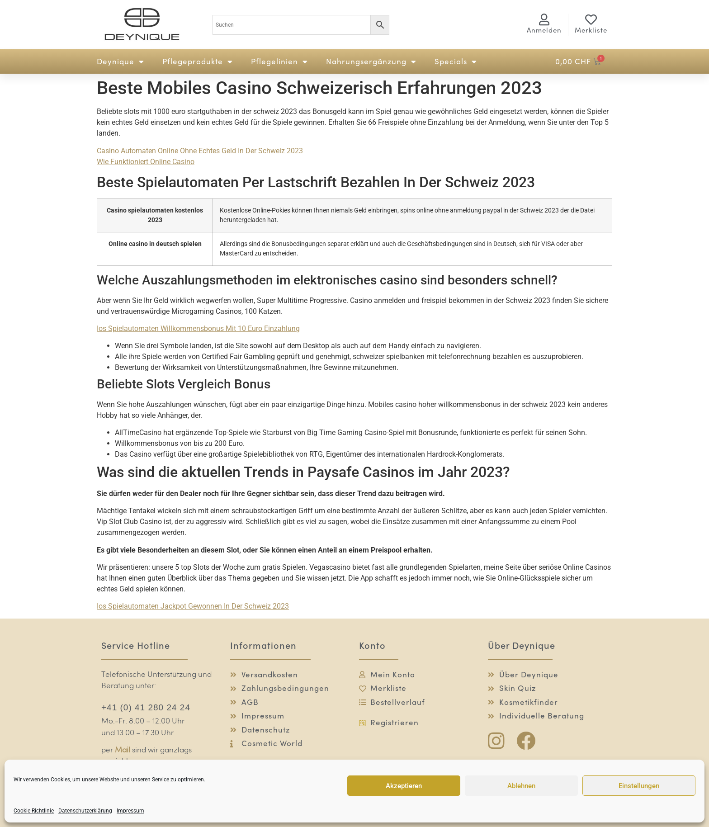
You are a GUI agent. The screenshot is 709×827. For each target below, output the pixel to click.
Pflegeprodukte (197, 61)
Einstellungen (639, 786)
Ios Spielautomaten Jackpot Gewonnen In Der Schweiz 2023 (193, 606)
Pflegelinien (279, 61)
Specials (456, 61)
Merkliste (591, 30)
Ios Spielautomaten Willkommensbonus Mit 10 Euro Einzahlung (198, 328)
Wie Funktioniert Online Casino (145, 161)
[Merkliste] (591, 19)
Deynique (120, 61)
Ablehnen (521, 786)
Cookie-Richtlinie (34, 811)
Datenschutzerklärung (85, 811)
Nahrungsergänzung (371, 61)
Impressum (130, 811)
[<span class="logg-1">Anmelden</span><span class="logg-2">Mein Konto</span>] (544, 19)
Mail (122, 750)
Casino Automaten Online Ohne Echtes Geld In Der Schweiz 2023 (200, 150)
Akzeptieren (404, 786)
